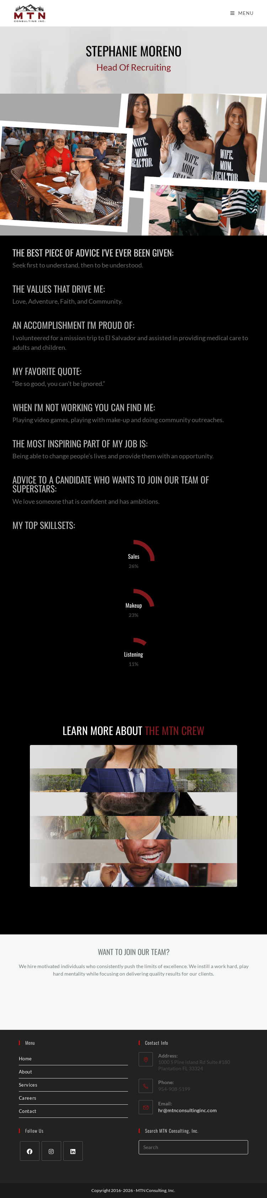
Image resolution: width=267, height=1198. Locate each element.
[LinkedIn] (73, 1151)
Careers (28, 1098)
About (25, 1072)
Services (28, 1085)
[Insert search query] (193, 1147)
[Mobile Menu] (241, 13)
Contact (28, 1111)
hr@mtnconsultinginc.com (187, 1110)
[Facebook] (29, 1151)
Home (25, 1058)
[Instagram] (51, 1151)
